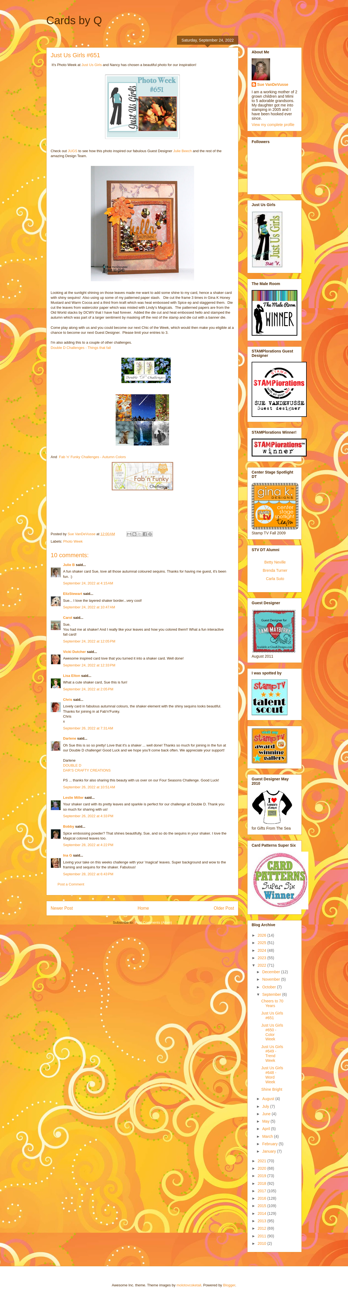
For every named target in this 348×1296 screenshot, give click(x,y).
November (271, 979)
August (268, 1099)
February (270, 1144)
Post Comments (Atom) (153, 922)
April (266, 1129)
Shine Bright (271, 1089)
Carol (67, 618)
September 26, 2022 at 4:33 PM (88, 816)
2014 (262, 1213)
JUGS (72, 151)
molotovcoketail (188, 1285)
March (268, 1136)
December (271, 972)
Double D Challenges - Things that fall (81, 348)
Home (143, 908)
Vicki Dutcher (74, 652)
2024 (262, 950)
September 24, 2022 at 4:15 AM (88, 583)
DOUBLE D (72, 765)
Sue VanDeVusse (272, 84)
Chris (67, 700)
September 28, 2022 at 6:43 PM (88, 874)
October (269, 987)
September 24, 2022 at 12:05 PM (89, 641)
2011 (262, 1236)
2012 (262, 1228)
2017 (262, 1191)
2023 (262, 958)
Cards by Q (74, 20)
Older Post (224, 908)
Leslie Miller (73, 797)
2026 (262, 935)
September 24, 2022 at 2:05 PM (88, 689)
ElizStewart (72, 594)
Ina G (67, 855)
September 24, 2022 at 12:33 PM (89, 665)
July (266, 1106)
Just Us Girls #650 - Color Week (272, 1032)
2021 (262, 1161)
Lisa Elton (71, 676)
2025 (262, 942)
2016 (262, 1198)
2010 (262, 1243)
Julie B (69, 565)
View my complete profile (273, 124)
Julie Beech (182, 151)
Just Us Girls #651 (272, 1015)
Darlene (70, 738)
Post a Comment (71, 884)
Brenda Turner (275, 570)
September (272, 994)
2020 (262, 1168)
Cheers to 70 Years (272, 1003)
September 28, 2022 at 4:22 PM (88, 845)
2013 (262, 1221)
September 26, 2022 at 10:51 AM (89, 787)
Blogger (229, 1285)
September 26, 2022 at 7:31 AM (88, 728)
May (266, 1121)
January (269, 1151)
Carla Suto (275, 578)
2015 (262, 1206)
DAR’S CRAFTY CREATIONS (87, 770)
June (266, 1114)
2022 (262, 965)
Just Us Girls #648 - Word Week (272, 1075)
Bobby (68, 826)
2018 (262, 1183)
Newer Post (62, 908)
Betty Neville (275, 562)
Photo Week (73, 541)
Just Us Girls (91, 65)
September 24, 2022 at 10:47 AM (89, 607)
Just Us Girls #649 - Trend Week (272, 1054)
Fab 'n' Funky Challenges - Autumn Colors (92, 457)
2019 (262, 1176)
